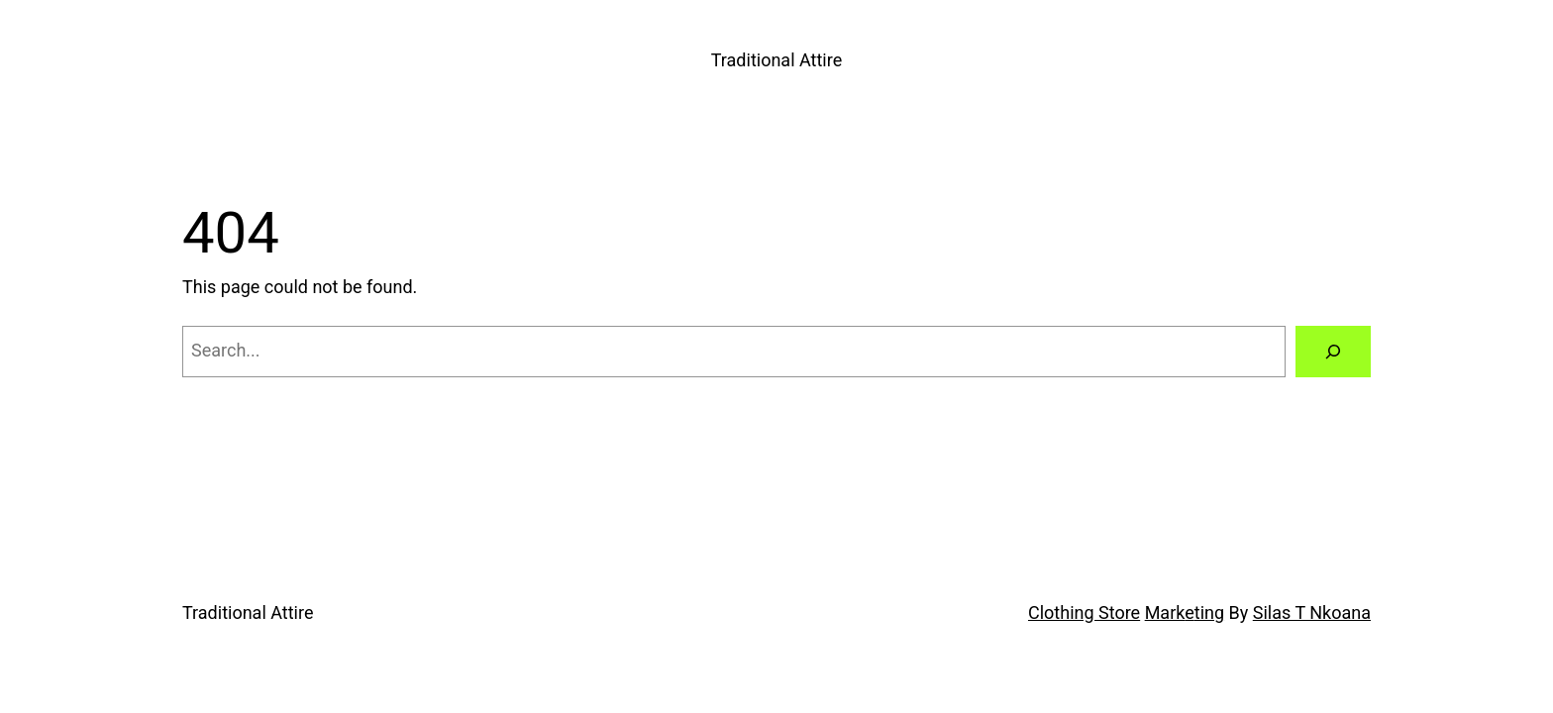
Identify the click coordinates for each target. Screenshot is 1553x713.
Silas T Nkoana (1312, 612)
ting (1209, 612)
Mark (1165, 612)
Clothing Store (1084, 612)
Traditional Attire (776, 60)
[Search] (1333, 351)
